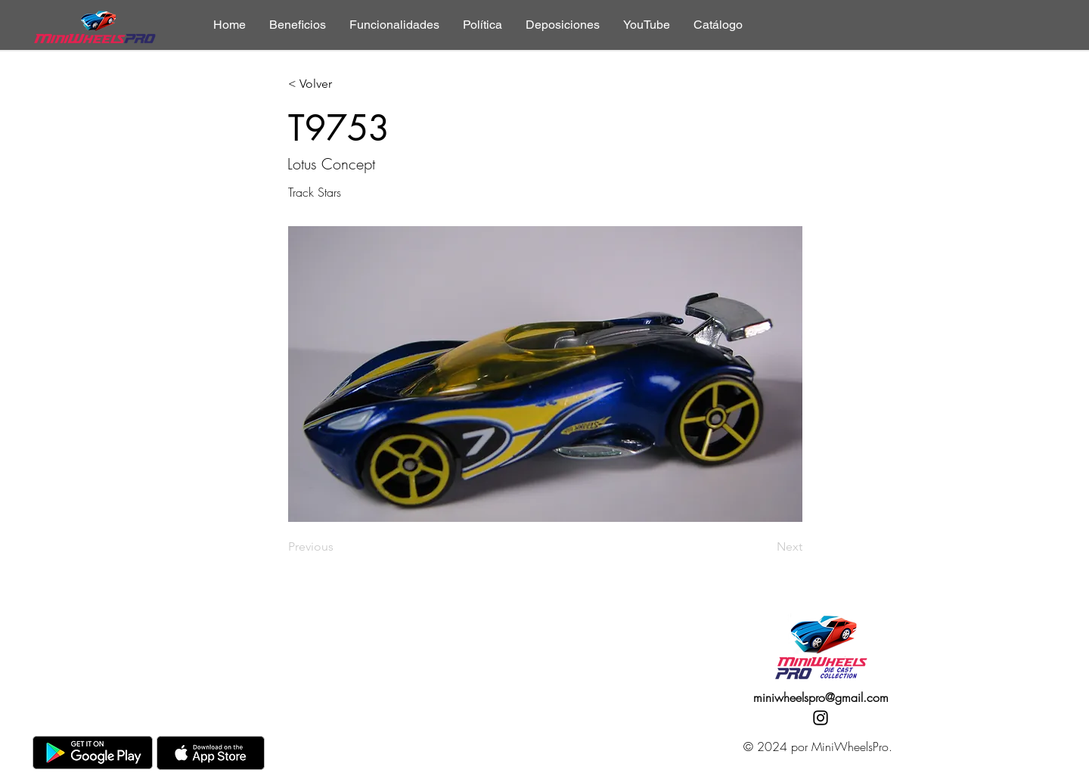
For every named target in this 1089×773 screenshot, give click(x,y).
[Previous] (338, 547)
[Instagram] (820, 718)
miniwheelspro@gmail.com (821, 697)
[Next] (764, 547)
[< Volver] (338, 84)
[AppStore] (210, 753)
